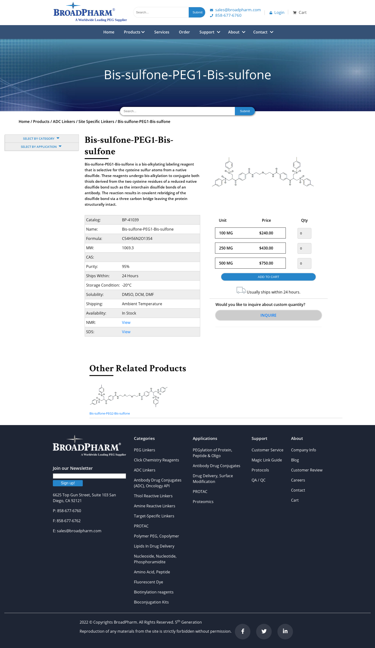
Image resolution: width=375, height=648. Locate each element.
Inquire (268, 315)
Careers (298, 480)
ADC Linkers (64, 121)
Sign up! (68, 483)
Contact (260, 32)
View (126, 322)
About (233, 32)
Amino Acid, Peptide (152, 572)
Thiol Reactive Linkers (153, 495)
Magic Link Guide (267, 460)
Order (184, 32)
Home (108, 32)
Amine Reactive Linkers (154, 506)
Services (161, 32)
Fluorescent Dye (148, 582)
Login (277, 12)
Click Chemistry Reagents (156, 460)
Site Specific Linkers (96, 121)
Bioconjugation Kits (151, 602)
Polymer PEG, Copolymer (156, 536)
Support (206, 32)
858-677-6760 (226, 15)
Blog (295, 460)
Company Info (303, 450)
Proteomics (203, 501)
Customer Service (267, 450)
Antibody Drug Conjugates (216, 465)
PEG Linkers (144, 450)
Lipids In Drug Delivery (154, 546)
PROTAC (141, 526)
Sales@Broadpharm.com (235, 9)
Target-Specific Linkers (154, 516)
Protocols (260, 470)
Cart (295, 500)
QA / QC (258, 480)
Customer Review (306, 470)
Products (134, 32)
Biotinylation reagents (154, 592)
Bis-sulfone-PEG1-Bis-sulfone (144, 121)
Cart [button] (300, 12)
